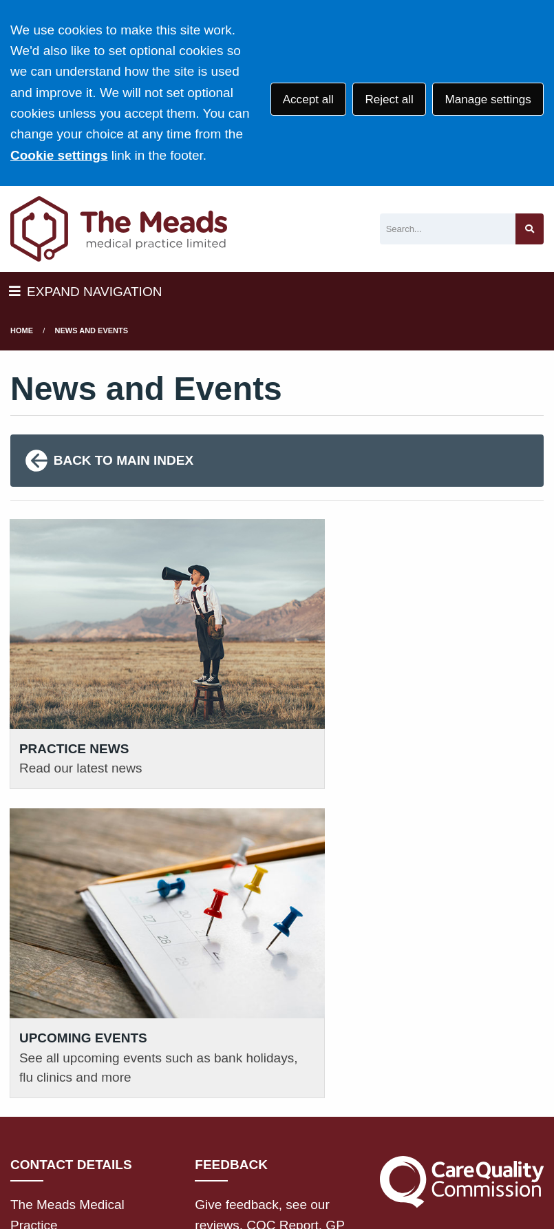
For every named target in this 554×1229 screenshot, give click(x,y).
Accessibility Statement (437, 1119)
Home (21, 330)
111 (107, 1036)
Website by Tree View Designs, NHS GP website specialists (187, 1176)
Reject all (389, 99)
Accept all (308, 99)
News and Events (92, 330)
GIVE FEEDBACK (255, 980)
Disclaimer (327, 1119)
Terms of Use (133, 1119)
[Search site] (529, 228)
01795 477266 (76, 1016)
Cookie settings (58, 155)
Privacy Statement (234, 1119)
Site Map (180, 1136)
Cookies (119, 1136)
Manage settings (488, 99)
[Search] (447, 228)
